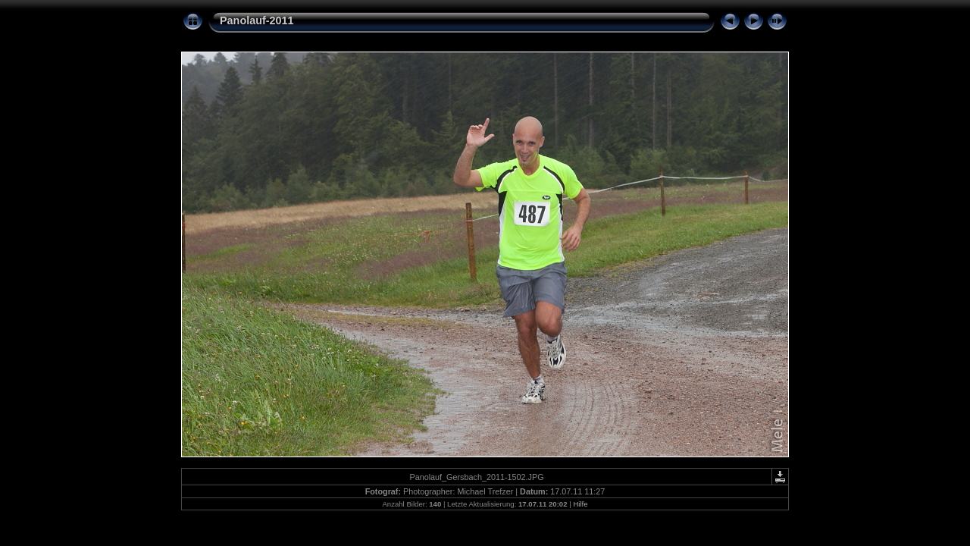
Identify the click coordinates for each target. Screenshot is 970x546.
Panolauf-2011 (257, 20)
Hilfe (580, 504)
